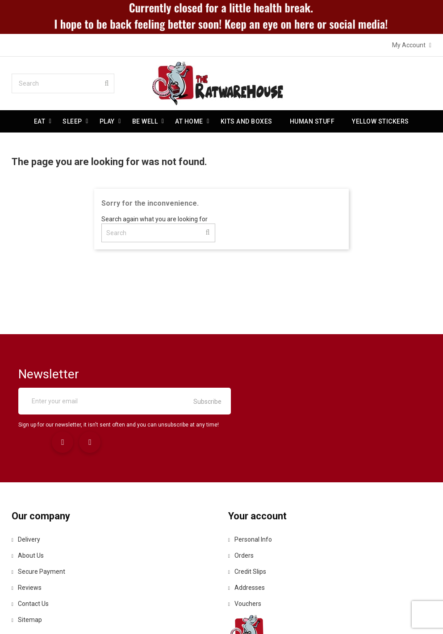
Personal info (250, 486)
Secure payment (38, 518)
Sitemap (27, 566)
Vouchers (244, 550)
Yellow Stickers (381, 121)
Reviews (27, 534)
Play (107, 121)
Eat (40, 121)
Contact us (30, 550)
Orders (241, 502)
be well (145, 121)
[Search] (63, 83)
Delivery (26, 486)
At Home (190, 121)
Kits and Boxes (246, 121)
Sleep (73, 121)
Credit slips (247, 518)
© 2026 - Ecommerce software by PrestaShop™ (221, 615)
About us (28, 502)
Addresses (246, 534)
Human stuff (312, 121)
